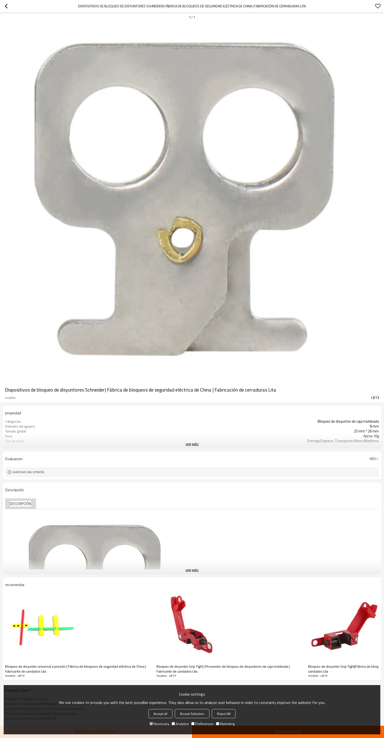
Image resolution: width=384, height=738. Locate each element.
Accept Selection (192, 713)
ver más (192, 444)
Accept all (160, 713)
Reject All (223, 713)
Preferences (202, 723)
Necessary (159, 723)
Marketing (225, 723)
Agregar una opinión (28, 472)
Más (373, 458)
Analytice (180, 723)
